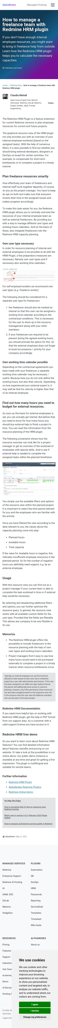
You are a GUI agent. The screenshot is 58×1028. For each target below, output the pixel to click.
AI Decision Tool (10, 987)
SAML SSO (7, 894)
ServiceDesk (37, 907)
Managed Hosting (37, 4)
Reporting (36, 900)
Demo (5, 981)
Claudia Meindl (18, 95)
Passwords (36, 894)
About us (35, 944)
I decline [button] (35, 1011)
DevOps (35, 882)
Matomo (6, 907)
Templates (36, 913)
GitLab (5, 900)
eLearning (7, 975)
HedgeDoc (7, 913)
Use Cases (7, 969)
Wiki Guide (36, 925)
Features (6, 951)
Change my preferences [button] (34, 1017)
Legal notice (8, 1018)
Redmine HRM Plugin (20, 782)
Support (6, 957)
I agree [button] (34, 1004)
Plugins (36, 863)
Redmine (6, 870)
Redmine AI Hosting (12, 882)
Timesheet (36, 919)
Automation (37, 870)
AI (3, 888)
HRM (33, 888)
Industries (7, 963)
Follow (51, 103)
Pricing (5, 944)
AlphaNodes (9, 4)
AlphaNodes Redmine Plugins (25, 787)
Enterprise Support (11, 876)
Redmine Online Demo (21, 792)
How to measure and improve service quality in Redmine (28, 824)
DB (32, 876)
